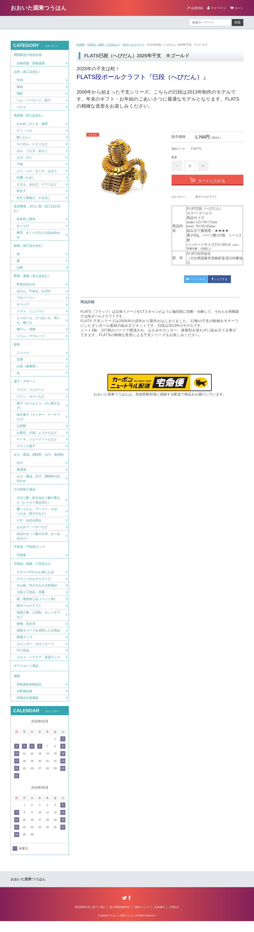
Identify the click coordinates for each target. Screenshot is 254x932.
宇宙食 (21, 563)
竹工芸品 (23, 660)
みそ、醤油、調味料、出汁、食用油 (38, 461)
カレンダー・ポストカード (35, 653)
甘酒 (20, 364)
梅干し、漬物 (26, 333)
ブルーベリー (26, 302)
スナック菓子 (26, 452)
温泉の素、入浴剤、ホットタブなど (38, 624)
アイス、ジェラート (31, 395)
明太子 (21, 193)
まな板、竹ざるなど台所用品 (37, 594)
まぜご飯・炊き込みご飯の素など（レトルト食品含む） (38, 508)
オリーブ (23, 308)
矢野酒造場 (24, 702)
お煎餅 (21, 432)
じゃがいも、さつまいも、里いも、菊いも (38, 325)
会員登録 (196, 8)
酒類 (17, 686)
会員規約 (159, 917)
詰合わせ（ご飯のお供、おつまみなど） (38, 544)
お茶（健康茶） (27, 371)
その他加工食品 (24, 496)
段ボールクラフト (134, 44)
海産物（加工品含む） (29, 116)
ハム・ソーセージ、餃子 (34, 101)
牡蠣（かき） (26, 179)
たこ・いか (24, 132)
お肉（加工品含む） (28, 72)
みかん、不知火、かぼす (34, 295)
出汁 (20, 469)
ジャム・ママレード (31, 340)
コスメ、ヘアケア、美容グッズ (38, 667)
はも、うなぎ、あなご (32, 152)
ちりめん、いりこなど (32, 145)
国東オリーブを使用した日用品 (38, 640)
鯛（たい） (24, 139)
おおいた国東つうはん (39, 8)
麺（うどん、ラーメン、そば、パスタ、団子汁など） (38, 519)
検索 (237, 22)
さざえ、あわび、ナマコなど (37, 186)
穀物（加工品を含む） (29, 249)
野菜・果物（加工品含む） (32, 279)
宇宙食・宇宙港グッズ (29, 555)
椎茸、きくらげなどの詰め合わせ (38, 238)
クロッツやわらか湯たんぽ (35, 581)
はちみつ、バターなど (32, 535)
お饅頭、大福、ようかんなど (37, 438)
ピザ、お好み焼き (29, 528)
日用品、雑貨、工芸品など (104, 44)
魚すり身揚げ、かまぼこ (34, 200)
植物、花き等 (26, 633)
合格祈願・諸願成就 (31, 63)
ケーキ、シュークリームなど (37, 445)
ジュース (23, 358)
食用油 (21, 476)
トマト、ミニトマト (31, 315)
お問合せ (174, 917)
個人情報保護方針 (120, 917)
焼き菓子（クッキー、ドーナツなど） (38, 423)
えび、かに (24, 159)
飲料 (17, 349)
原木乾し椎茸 (26, 222)
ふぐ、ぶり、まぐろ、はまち (37, 173)
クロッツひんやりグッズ (34, 587)
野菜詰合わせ (26, 288)
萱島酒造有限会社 (29, 695)
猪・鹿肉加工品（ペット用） (37, 608)
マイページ (217, 8)
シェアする (219, 279)
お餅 (20, 271)
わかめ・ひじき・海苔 (32, 125)
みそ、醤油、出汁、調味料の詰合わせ (38, 486)
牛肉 (20, 81)
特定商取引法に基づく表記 (90, 917)
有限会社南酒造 (27, 708)
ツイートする (195, 279)
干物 (20, 166)
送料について (142, 917)
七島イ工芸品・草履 (31, 601)
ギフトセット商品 (26, 676)
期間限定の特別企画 (28, 55)
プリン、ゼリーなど (31, 402)
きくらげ (23, 228)
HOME (81, 44)
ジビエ (21, 108)
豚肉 (20, 87)
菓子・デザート (24, 387)
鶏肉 (20, 94)
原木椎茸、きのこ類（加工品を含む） (37, 211)
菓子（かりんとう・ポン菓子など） (38, 411)
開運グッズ (24, 646)
